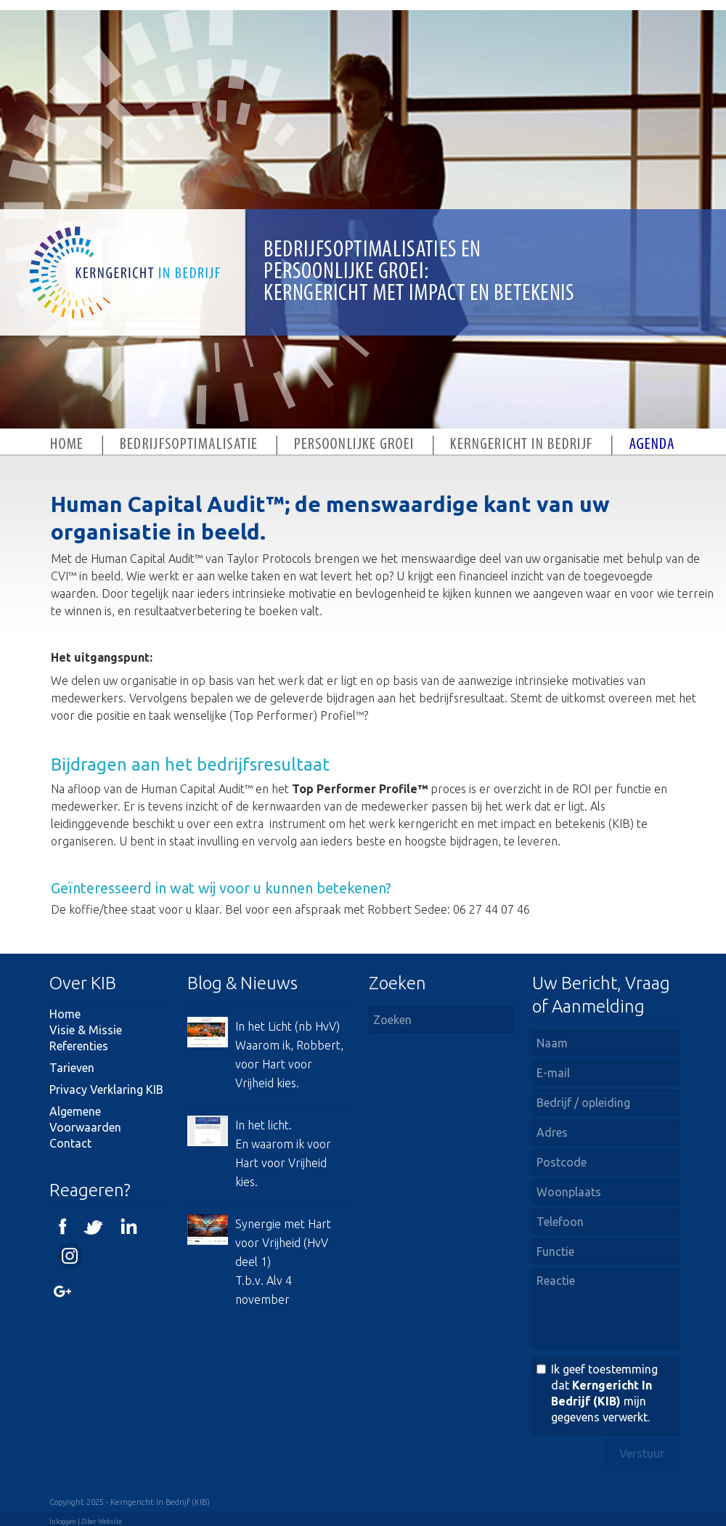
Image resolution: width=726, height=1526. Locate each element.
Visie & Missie (85, 1029)
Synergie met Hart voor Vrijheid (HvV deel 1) (283, 1242)
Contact (70, 1143)
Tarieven (71, 1067)
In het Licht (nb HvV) (287, 1026)
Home (65, 1013)
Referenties (78, 1045)
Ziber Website (101, 1521)
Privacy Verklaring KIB (106, 1089)
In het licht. (263, 1125)
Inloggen (62, 1521)
